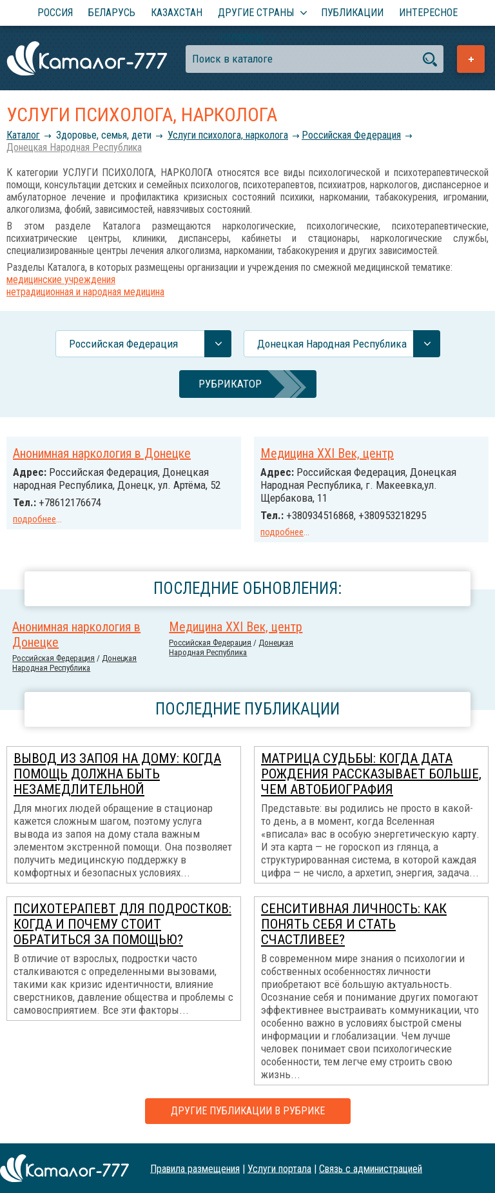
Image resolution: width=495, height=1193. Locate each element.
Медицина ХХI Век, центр (327, 453)
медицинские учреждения (60, 279)
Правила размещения (195, 1168)
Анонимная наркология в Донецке (102, 453)
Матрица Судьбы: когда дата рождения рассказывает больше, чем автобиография (371, 774)
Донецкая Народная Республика (74, 147)
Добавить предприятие (471, 59)
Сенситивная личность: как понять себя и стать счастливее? (354, 924)
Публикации (352, 12)
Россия (55, 12)
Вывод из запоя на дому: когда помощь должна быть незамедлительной (117, 774)
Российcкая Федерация (351, 135)
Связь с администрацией (370, 1168)
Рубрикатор (230, 383)
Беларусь (111, 12)
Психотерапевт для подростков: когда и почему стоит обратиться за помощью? (122, 924)
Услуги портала (279, 1168)
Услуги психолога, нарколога (228, 135)
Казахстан (176, 12)
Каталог (23, 135)
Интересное (428, 12)
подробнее (34, 519)
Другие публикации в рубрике (248, 1111)
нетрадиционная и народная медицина (85, 292)
